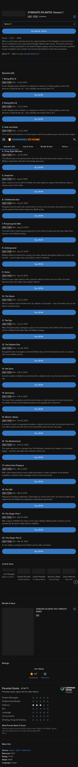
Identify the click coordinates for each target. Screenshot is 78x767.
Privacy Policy (16, 744)
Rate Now (45, 635)
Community (33, 635)
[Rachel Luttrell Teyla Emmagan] (54, 572)
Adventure (26, 707)
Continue (48, 763)
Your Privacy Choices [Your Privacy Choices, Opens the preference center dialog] (29, 763)
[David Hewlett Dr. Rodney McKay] (39, 572)
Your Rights (28, 747)
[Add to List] (74, 599)
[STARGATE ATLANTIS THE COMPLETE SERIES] (45, 599)
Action (11, 707)
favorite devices (31, 44)
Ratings (65, 55)
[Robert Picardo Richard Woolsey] (24, 572)
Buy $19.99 (43, 22)
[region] (39, 752)
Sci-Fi (18, 707)
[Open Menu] (4, 4)
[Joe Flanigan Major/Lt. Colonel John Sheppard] (9, 572)
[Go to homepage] (24, 3)
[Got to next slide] (75, 572)
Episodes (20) (9, 55)
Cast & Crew (28, 55)
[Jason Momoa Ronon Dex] (69, 572)
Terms (49, 742)
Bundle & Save (47, 55)
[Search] (74, 3)
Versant (21, 742)
